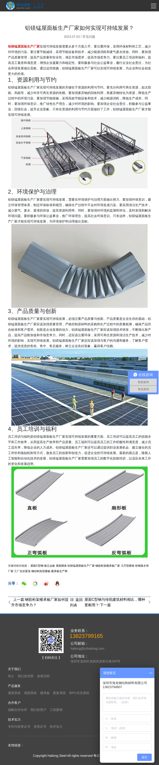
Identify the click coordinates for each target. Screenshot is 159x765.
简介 (11, 676)
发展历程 (43, 676)
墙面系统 (30, 693)
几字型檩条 (127, 565)
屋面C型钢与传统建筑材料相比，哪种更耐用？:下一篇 (117, 602)
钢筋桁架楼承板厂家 (107, 565)
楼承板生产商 (59, 571)
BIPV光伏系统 (79, 693)
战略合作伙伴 (17, 710)
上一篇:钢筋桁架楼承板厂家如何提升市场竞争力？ (38, 602)
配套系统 (59, 693)
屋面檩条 (61, 565)
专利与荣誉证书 (19, 726)
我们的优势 (26, 676)
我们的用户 (38, 710)
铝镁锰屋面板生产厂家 (81, 565)
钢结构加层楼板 (40, 571)
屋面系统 (14, 693)
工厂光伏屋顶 (22, 571)
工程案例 (56, 710)
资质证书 (40, 726)
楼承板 (45, 693)
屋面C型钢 (36, 565)
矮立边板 (49, 565)
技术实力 (56, 726)
